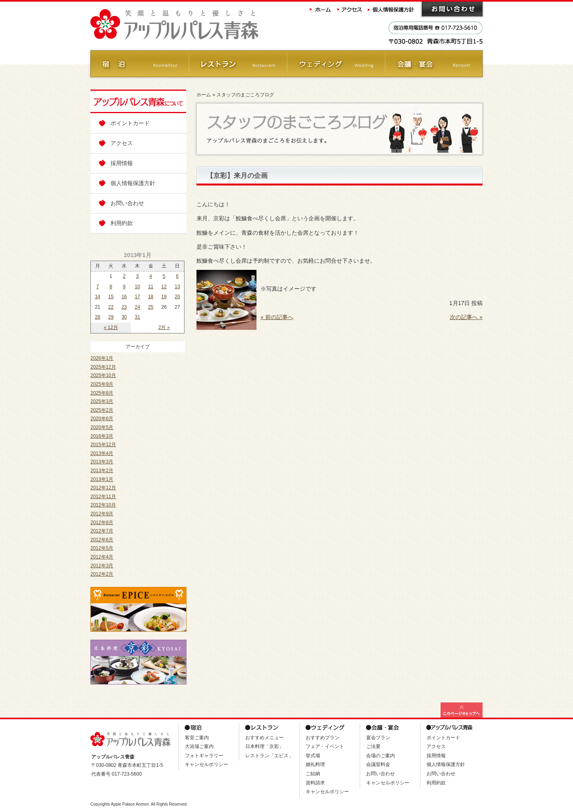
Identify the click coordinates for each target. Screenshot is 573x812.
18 (150, 296)
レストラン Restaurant (237, 63)
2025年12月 (103, 367)
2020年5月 (101, 427)
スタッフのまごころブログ (245, 95)
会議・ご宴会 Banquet (434, 63)
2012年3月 (101, 566)
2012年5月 (101, 548)
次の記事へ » (466, 317)
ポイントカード (130, 123)
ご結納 (313, 773)
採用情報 (121, 163)
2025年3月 (101, 401)
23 (124, 307)
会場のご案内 (380, 755)
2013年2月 (101, 470)
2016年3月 (101, 436)
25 (150, 307)
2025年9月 (101, 384)
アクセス (350, 9)
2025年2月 (101, 410)
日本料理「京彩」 (264, 746)
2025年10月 (103, 375)
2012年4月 (101, 557)
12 (163, 286)
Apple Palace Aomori (130, 804)
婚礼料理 (315, 764)
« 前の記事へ (276, 317)
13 (177, 286)
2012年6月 (101, 540)
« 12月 (111, 327)
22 (111, 307)
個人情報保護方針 (392, 9)
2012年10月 (103, 505)
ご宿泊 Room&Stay (139, 63)
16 (124, 296)
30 (124, 317)
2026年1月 (101, 358)
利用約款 (121, 223)
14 (97, 296)
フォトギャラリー (204, 755)
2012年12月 (103, 488)
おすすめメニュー (264, 737)
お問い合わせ (452, 9)
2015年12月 (103, 444)
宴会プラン (378, 737)
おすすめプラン (322, 737)
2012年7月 (101, 531)
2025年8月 (101, 393)
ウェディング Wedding (335, 63)
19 (163, 296)
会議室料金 (378, 764)
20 (177, 296)
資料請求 (315, 783)
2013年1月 (101, 479)
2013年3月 (101, 462)
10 (137, 286)
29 (111, 317)
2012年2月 (101, 574)
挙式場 (313, 755)
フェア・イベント (325, 746)
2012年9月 (101, 514)
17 (137, 296)
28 (97, 317)
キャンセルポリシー (206, 764)
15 (111, 296)
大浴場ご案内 (199, 746)
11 (150, 286)
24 (137, 307)
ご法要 (373, 746)
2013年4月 (101, 453)
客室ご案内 (197, 737)
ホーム (321, 9)
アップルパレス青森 (196, 25)
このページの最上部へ (462, 710)
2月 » (164, 327)
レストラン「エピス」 (269, 755)
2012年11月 (103, 496)
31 (137, 317)
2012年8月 (101, 522)
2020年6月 (101, 418)
